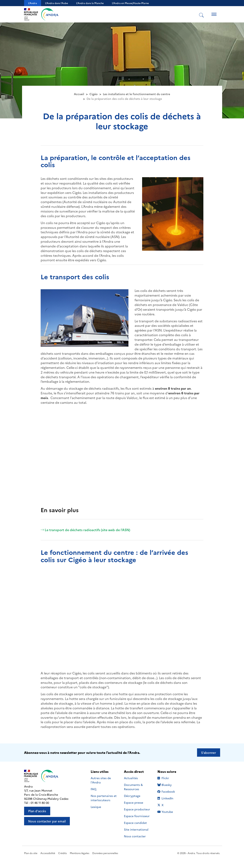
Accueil (79, 94)
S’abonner (208, 752)
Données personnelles (105, 853)
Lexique (96, 807)
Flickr (169, 778)
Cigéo (93, 94)
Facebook (169, 791)
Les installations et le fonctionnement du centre (136, 94)
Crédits (62, 853)
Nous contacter (135, 836)
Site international (136, 829)
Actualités (131, 778)
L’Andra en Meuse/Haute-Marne (130, 3)
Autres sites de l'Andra (101, 780)
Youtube (169, 812)
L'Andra (32, 3)
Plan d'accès (37, 811)
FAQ (93, 789)
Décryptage (132, 796)
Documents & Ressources (133, 787)
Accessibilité (47, 853)
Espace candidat (135, 823)
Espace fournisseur (137, 816)
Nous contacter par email (47, 821)
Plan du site (30, 853)
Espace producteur (137, 809)
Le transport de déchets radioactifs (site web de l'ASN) (85, 529)
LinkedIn (169, 798)
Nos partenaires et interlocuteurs (104, 798)
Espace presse (133, 802)
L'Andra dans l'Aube (56, 3)
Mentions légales (79, 853)
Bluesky (169, 785)
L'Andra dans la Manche (90, 3)
